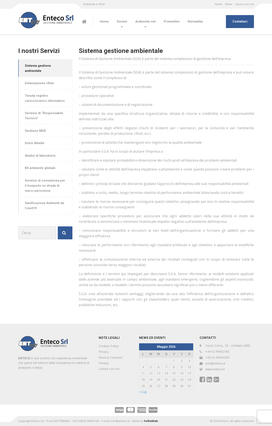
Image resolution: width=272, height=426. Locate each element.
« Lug (143, 392)
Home (218, 4)
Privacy (104, 352)
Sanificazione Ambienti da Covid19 (45, 207)
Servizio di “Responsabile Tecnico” (44, 116)
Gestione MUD (36, 132)
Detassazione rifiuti (39, 83)
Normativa (195, 21)
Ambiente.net (145, 21)
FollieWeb (151, 421)
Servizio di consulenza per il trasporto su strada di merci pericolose (45, 187)
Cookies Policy (109, 346)
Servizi (122, 21)
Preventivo (172, 21)
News (228, 4)
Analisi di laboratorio (40, 157)
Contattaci (240, 21)
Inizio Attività (35, 144)
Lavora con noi (244, 4)
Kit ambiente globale (40, 170)
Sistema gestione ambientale (38, 68)
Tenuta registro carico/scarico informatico (45, 98)
